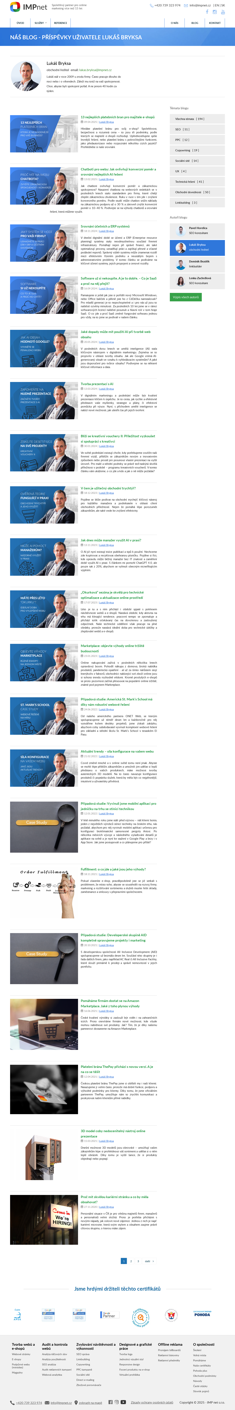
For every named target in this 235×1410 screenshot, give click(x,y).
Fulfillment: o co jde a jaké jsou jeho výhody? (113, 869)
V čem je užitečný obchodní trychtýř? (108, 488)
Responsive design (129, 1364)
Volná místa (199, 1355)
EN (217, 5)
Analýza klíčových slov (54, 1354)
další (149, 1261)
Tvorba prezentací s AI (97, 383)
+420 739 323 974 (167, 5)
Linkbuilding (83, 1359)
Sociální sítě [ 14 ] (186, 161)
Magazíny (17, 1372)
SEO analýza (49, 1364)
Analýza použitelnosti (54, 1359)
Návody (197, 1381)
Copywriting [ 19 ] (187, 150)
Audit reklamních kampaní (56, 1369)
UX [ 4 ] (180, 171)
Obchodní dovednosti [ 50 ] (192, 192)
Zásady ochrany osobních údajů (152, 1402)
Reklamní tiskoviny (168, 1355)
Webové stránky (21, 1354)
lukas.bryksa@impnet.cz (95, 70)
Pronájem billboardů (169, 1350)
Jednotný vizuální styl (131, 1359)
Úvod (20, 23)
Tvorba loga (125, 1354)
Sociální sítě (83, 1374)
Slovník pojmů (201, 1391)
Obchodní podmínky (204, 1375)
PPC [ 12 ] (182, 140)
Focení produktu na (134, 1369)
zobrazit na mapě (88, 1402)
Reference (60, 23)
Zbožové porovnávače (88, 1385)
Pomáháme (199, 1360)
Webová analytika (52, 1374)
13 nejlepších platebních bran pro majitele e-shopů (118, 117)
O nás (174, 23)
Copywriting (83, 1364)
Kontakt (215, 23)
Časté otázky (200, 1386)
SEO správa (82, 1354)
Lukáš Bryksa (106, 122)
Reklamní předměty (169, 1360)
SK (223, 5)
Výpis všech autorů (186, 297)
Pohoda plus (200, 1370)
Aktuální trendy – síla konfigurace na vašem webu (117, 751)
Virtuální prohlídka (129, 1374)
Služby (39, 23)
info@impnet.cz (200, 5)
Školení (197, 1350)
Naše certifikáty (202, 1365)
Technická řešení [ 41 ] (189, 181)
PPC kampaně (84, 1369)
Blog (194, 23)
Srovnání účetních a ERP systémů (105, 226)
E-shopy (16, 1359)
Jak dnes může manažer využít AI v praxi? (111, 540)
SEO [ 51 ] (182, 129)
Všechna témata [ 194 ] (189, 119)
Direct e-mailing (85, 1379)
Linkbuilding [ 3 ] (186, 202)
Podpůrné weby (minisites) (21, 1366)
